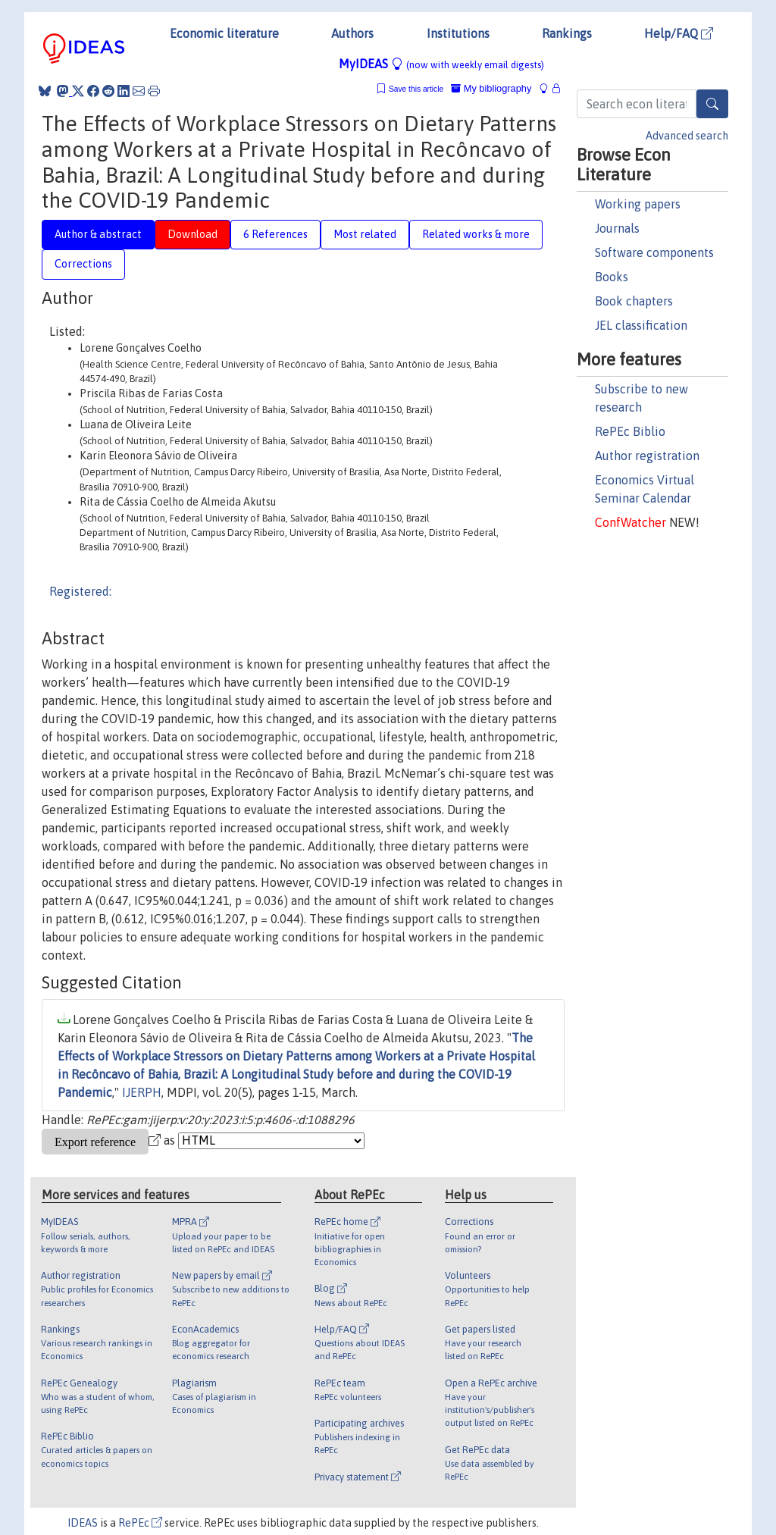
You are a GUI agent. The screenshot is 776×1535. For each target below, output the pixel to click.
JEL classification (641, 325)
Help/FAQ (678, 33)
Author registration (647, 455)
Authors (352, 33)
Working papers (638, 204)
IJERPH (141, 1092)
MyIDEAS (441, 63)
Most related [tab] (364, 234)
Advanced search (687, 136)
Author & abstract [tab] (98, 234)
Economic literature (224, 33)
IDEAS (82, 1523)
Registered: (80, 591)
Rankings (567, 33)
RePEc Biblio (630, 431)
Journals (617, 228)
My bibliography (491, 88)
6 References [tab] (275, 234)
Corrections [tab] (83, 264)
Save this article (416, 89)
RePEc (140, 1523)
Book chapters (634, 301)
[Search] (712, 103)
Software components (654, 252)
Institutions (458, 33)
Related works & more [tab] (476, 234)
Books (611, 277)
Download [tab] (192, 234)
